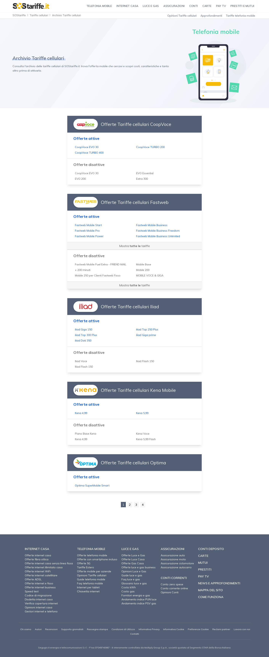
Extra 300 (142, 178)
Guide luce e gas (131, 575)
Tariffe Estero (85, 567)
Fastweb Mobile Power (89, 236)
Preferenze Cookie (198, 629)
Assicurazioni (172, 549)
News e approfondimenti (219, 583)
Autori (38, 629)
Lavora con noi (242, 629)
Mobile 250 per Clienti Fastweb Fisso (97, 275)
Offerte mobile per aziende (94, 571)
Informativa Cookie (173, 629)
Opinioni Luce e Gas (133, 571)
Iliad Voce (81, 361)
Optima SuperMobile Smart (92, 485)
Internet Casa (37, 549)
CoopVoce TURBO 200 (150, 147)
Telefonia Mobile (91, 549)
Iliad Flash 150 (145, 361)
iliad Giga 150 (83, 329)
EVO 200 (80, 178)
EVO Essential (144, 173)
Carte (203, 556)
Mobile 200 (142, 270)
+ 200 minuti (82, 270)
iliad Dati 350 (83, 340)
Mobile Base (143, 264)
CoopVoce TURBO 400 (89, 152)
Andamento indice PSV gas (138, 603)
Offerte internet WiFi (38, 571)
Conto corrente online (174, 588)
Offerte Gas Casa (132, 563)
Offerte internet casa (38, 555)
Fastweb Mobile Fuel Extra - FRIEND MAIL (100, 264)
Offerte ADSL (33, 579)
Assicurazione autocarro (176, 567)
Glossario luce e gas (134, 583)
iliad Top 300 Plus (86, 335)
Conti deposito (211, 549)
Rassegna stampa (97, 629)
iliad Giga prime (146, 335)
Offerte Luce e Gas (133, 555)
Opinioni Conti (169, 592)
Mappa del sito (210, 590)
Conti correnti (174, 578)
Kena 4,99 (81, 413)
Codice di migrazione (38, 595)
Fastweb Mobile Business (151, 225)
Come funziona (210, 597)
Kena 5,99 (142, 413)
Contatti (134, 633)
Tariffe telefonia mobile (240, 15)
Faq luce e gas (130, 579)
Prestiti (204, 569)
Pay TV (203, 576)
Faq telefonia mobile (90, 583)
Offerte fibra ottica (36, 559)
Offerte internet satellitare (41, 575)
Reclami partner (221, 629)
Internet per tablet (88, 587)
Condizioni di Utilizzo (123, 629)
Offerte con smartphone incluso (97, 559)
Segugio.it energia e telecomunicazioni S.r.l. (62, 647)
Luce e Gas (130, 549)
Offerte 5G (83, 563)
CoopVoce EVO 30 (86, 147)
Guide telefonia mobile (91, 579)
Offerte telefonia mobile (92, 555)
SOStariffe (19, 15)
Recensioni (51, 629)
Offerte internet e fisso (39, 583)
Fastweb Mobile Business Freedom (158, 230)
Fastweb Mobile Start (88, 225)
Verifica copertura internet (41, 603)
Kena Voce (142, 433)
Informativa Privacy (149, 629)
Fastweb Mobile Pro (87, 230)
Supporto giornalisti (72, 629)
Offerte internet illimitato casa (44, 567)
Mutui (203, 562)
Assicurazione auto (173, 555)
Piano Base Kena (85, 433)
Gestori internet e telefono (41, 611)
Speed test (32, 591)
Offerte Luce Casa (133, 559)
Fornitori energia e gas (135, 595)
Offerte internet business (40, 587)
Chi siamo (25, 629)
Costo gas (128, 591)
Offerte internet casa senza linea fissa (49, 563)
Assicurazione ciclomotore (177, 563)
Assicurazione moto (173, 559)
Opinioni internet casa (38, 607)
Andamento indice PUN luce (139, 599)
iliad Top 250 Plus (147, 329)
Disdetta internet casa (39, 599)
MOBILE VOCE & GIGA (149, 275)
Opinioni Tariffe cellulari (182, 15)
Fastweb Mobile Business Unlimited (158, 236)
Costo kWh (128, 587)
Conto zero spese (172, 584)
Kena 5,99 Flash (146, 439)
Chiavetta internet (88, 591)
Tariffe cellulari (39, 15)
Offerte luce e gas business (138, 567)
